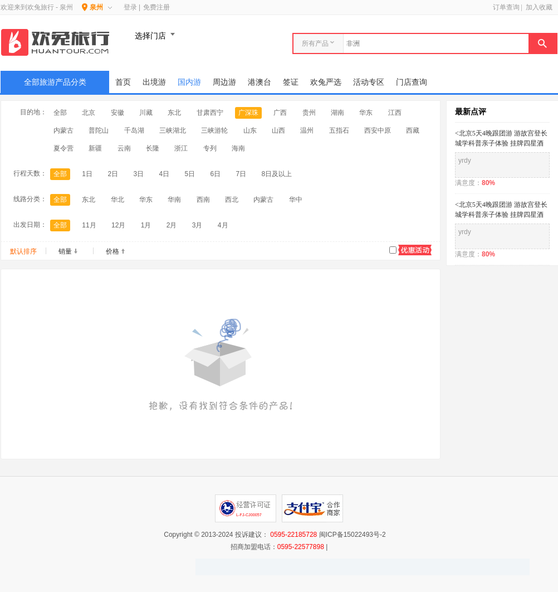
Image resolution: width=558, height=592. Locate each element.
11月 (89, 225)
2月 (172, 225)
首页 (123, 81)
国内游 (189, 81)
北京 (88, 113)
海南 (238, 148)
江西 (395, 113)
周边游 (224, 81)
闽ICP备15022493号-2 (352, 534)
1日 (87, 174)
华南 (174, 199)
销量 (65, 251)
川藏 (146, 113)
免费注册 (156, 7)
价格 (112, 251)
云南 (124, 148)
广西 (280, 113)
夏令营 (63, 148)
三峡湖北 (172, 130)
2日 (112, 174)
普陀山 (99, 130)
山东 (250, 130)
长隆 (152, 148)
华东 (366, 113)
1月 (146, 225)
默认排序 (23, 251)
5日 (189, 174)
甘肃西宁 (210, 113)
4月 (223, 225)
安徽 (117, 113)
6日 (216, 174)
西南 (203, 199)
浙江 (181, 148)
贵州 (309, 113)
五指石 (339, 130)
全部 (60, 113)
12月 (118, 225)
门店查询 (411, 81)
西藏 (412, 130)
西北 (231, 199)
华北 (117, 199)
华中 (295, 199)
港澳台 (259, 81)
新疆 (95, 148)
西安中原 (377, 130)
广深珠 (248, 113)
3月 (197, 225)
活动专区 (368, 81)
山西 (278, 130)
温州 (307, 130)
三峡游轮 (214, 130)
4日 (164, 174)
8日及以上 (277, 174)
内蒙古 (63, 130)
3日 (138, 174)
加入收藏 (539, 7)
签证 (290, 81)
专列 (210, 148)
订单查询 (506, 7)
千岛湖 (134, 130)
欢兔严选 (325, 81)
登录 (130, 7)
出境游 (154, 81)
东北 (174, 113)
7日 (241, 174)
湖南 (337, 113)
